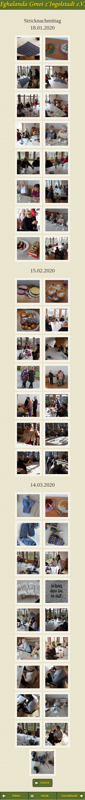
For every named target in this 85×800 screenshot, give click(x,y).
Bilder (16, 796)
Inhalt (45, 796)
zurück (44, 782)
